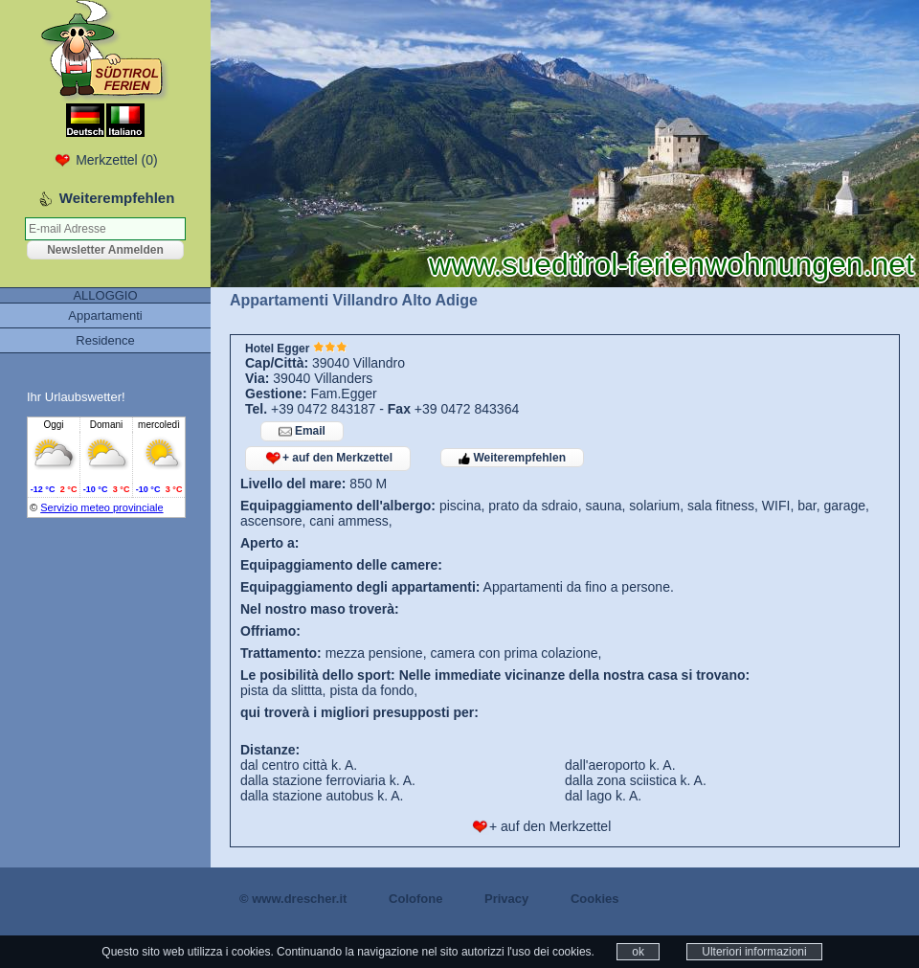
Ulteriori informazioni (754, 951)
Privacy (506, 898)
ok (638, 951)
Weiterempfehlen (512, 457)
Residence (105, 340)
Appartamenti (105, 315)
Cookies (595, 898)
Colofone (415, 898)
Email (302, 431)
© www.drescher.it (293, 898)
